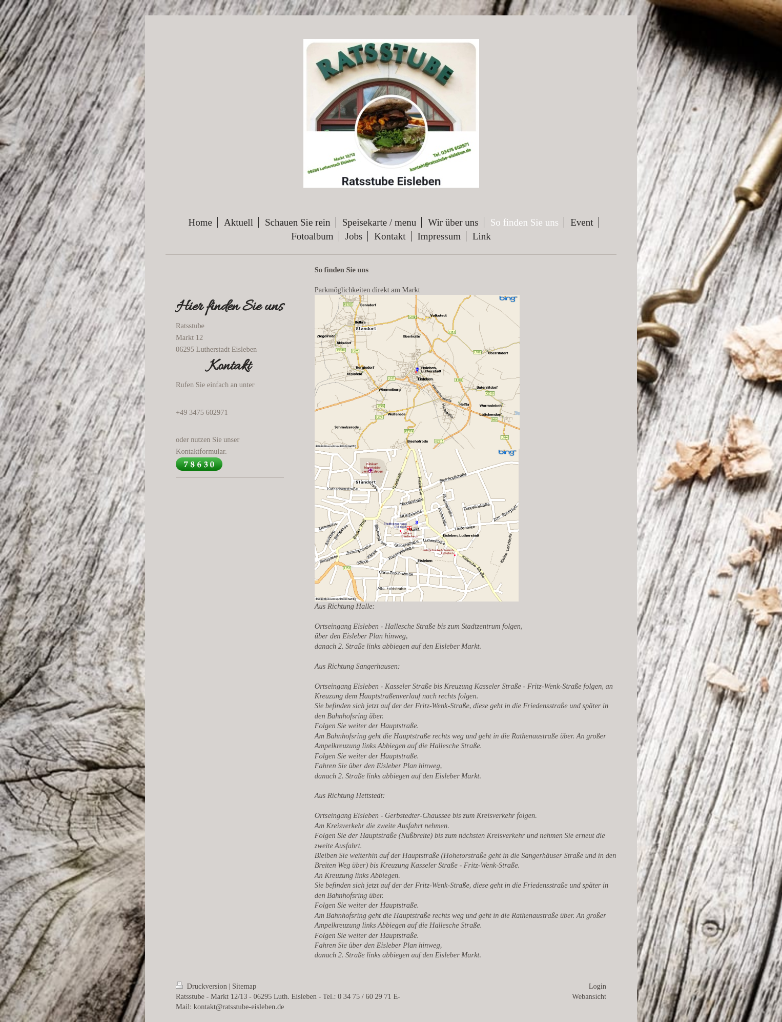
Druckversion (202, 986)
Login (597, 986)
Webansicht (589, 996)
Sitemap (244, 986)
